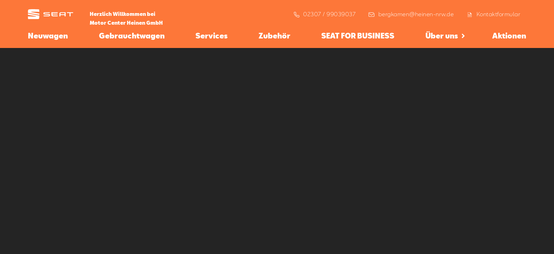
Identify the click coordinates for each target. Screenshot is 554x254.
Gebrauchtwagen (132, 35)
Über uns (441, 35)
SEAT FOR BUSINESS (357, 35)
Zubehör (274, 35)
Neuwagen (48, 35)
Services (211, 35)
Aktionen (509, 35)
